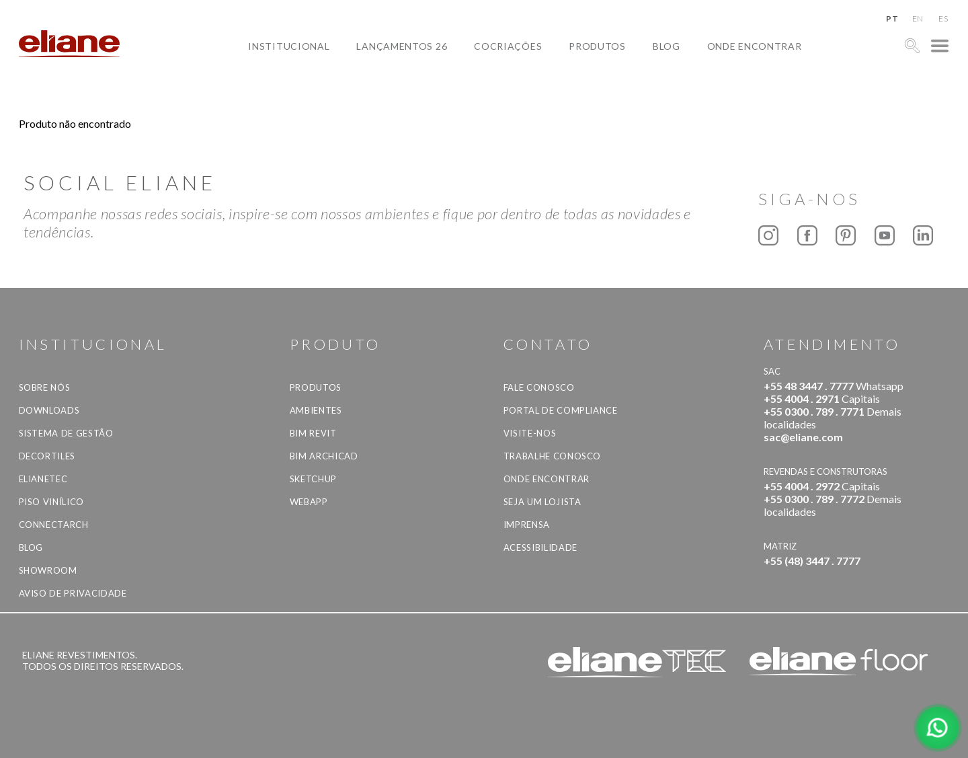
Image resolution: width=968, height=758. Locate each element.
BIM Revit (313, 433)
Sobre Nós (45, 387)
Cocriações (508, 46)
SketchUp (313, 478)
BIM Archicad (324, 456)
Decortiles (47, 456)
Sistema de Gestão (66, 433)
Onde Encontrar (754, 46)
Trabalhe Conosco (552, 456)
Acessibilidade (540, 547)
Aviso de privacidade (73, 593)
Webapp (309, 501)
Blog (666, 46)
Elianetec (43, 478)
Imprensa (526, 524)
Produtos (597, 46)
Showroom (48, 570)
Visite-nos (530, 433)
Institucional (288, 46)
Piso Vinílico (51, 501)
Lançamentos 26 (401, 46)
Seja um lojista (542, 501)
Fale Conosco (539, 387)
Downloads (49, 410)
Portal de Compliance (560, 410)
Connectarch (54, 524)
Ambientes (316, 410)
